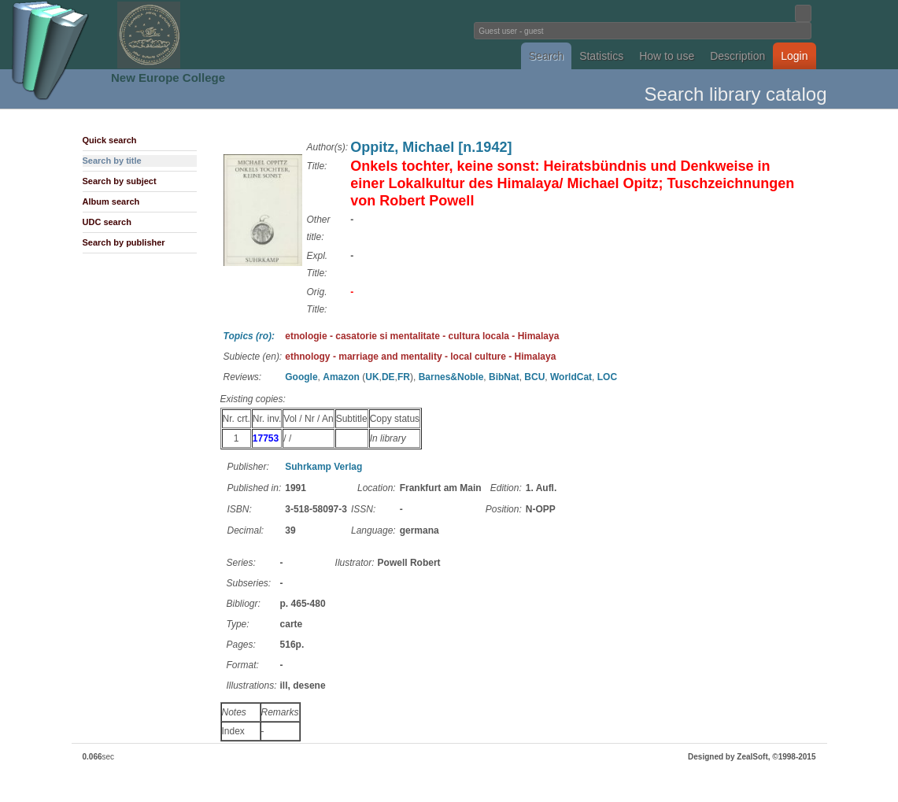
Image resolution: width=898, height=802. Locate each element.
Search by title (112, 160)
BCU (534, 377)
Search (546, 56)
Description (737, 56)
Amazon (341, 377)
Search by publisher (124, 242)
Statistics (601, 56)
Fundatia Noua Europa (190, 34)
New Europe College (168, 77)
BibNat (504, 377)
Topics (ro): (249, 336)
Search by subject (120, 181)
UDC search (107, 222)
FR (403, 377)
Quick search (110, 140)
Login (794, 56)
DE (388, 377)
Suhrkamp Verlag (323, 466)
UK (372, 377)
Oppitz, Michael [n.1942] (431, 147)
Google (301, 377)
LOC (607, 377)
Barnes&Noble (451, 377)
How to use (666, 56)
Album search (111, 201)
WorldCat (571, 377)
